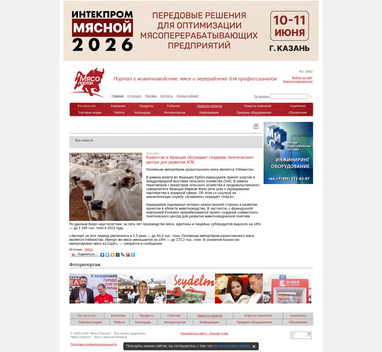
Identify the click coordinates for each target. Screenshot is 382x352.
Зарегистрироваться (298, 81)
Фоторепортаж (174, 112)
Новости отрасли (209, 106)
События (173, 106)
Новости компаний (257, 106)
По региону (261, 96)
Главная (118, 96)
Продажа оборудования (254, 112)
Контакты (166, 96)
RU (301, 71)
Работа (119, 112)
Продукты (146, 106)
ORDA (88, 249)
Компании (118, 106)
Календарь (143, 112)
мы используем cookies (231, 346)
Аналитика (298, 106)
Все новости (84, 140)
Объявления (298, 112)
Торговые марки (90, 112)
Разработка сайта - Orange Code (204, 333)
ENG (309, 71)
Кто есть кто (87, 106)
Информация (209, 112)
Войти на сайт (302, 77)
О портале (134, 96)
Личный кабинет (188, 96)
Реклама (151, 96)
